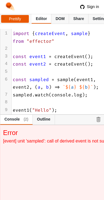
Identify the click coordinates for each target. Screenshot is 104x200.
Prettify (15, 19)
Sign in (89, 6)
